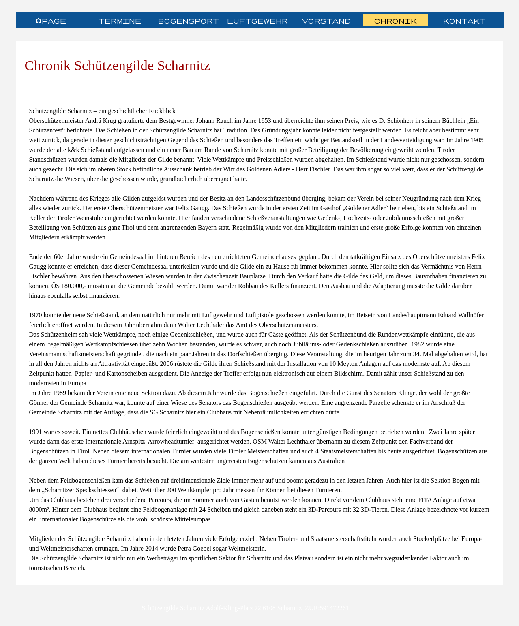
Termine (120, 20)
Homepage (51, 20)
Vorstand (326, 20)
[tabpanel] (260, 68)
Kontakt (464, 20)
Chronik (395, 20)
